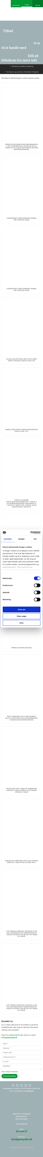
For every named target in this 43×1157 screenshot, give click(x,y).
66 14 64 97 (15, 1035)
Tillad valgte (21, 616)
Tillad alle (21, 609)
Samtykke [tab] (8, 539)
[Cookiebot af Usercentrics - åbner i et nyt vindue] (30, 532)
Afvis (21, 623)
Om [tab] (35, 539)
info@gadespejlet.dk (9, 1037)
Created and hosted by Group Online (21, 1147)
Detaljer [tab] (21, 539)
